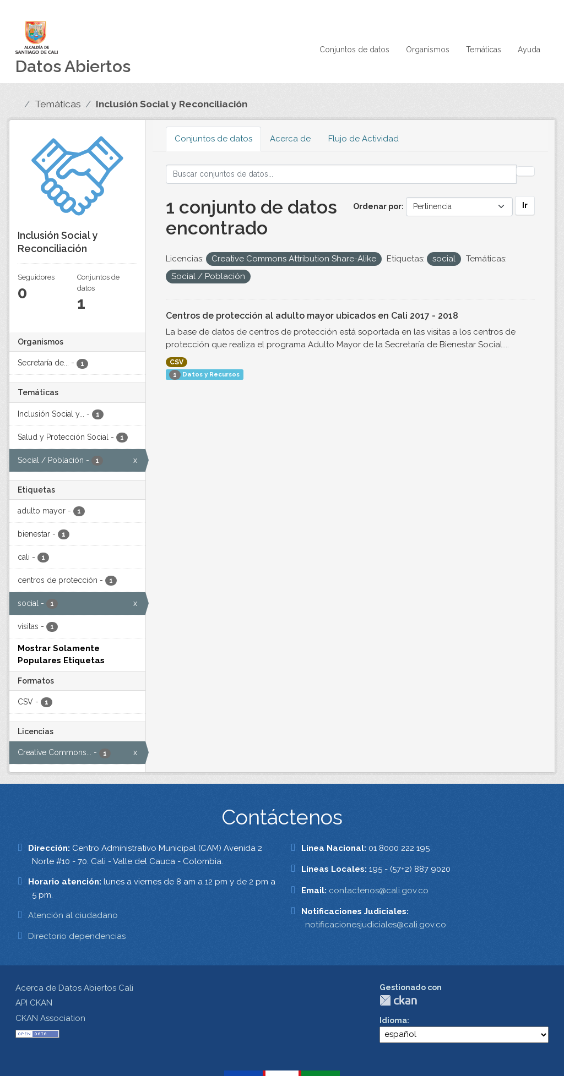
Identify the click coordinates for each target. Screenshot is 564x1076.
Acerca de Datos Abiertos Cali (74, 988)
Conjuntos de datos (354, 49)
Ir (525, 205)
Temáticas (483, 49)
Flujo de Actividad (363, 139)
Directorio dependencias (77, 936)
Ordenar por (377, 206)
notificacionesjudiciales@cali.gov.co (375, 925)
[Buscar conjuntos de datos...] (341, 174)
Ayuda (529, 49)
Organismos (427, 49)
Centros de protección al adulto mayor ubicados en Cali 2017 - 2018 (312, 315)
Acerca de (290, 139)
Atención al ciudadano (73, 915)
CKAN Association (50, 1018)
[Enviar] (525, 171)
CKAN (398, 1000)
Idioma (393, 1020)
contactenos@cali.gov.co (379, 890)
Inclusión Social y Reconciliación (171, 104)
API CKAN (33, 1003)
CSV (176, 362)
